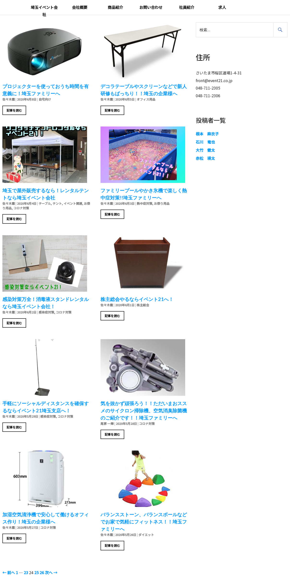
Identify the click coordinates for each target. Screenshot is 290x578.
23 (26, 572)
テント (57, 203)
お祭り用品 (162, 203)
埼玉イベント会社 (44, 10)
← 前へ (8, 572)
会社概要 (79, 7)
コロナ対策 (21, 208)
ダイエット (146, 534)
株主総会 (143, 305)
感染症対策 (46, 312)
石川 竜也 (205, 142)
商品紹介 (115, 7)
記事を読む (14, 110)
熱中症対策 (144, 203)
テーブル (45, 203)
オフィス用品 (146, 99)
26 (42, 572)
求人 (222, 7)
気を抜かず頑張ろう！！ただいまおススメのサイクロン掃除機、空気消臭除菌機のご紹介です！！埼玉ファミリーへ (144, 410)
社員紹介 (186, 7)
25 (36, 572)
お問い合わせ (150, 7)
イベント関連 (73, 203)
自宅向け (45, 99)
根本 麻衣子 (207, 134)
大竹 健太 (205, 150)
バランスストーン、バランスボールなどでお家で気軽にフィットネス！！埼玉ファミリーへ (144, 522)
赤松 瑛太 (205, 158)
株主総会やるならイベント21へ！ (137, 299)
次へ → (51, 572)
